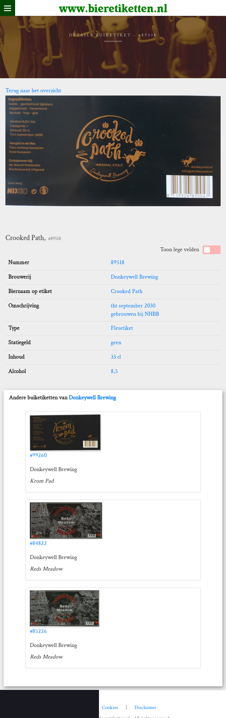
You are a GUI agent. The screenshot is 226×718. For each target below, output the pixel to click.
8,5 (114, 371)
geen (116, 342)
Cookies (110, 707)
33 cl (116, 357)
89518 (118, 262)
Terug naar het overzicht (33, 90)
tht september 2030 (133, 306)
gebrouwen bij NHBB (135, 314)
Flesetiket (122, 328)
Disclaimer (145, 707)
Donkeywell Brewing (134, 277)
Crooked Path (127, 291)
